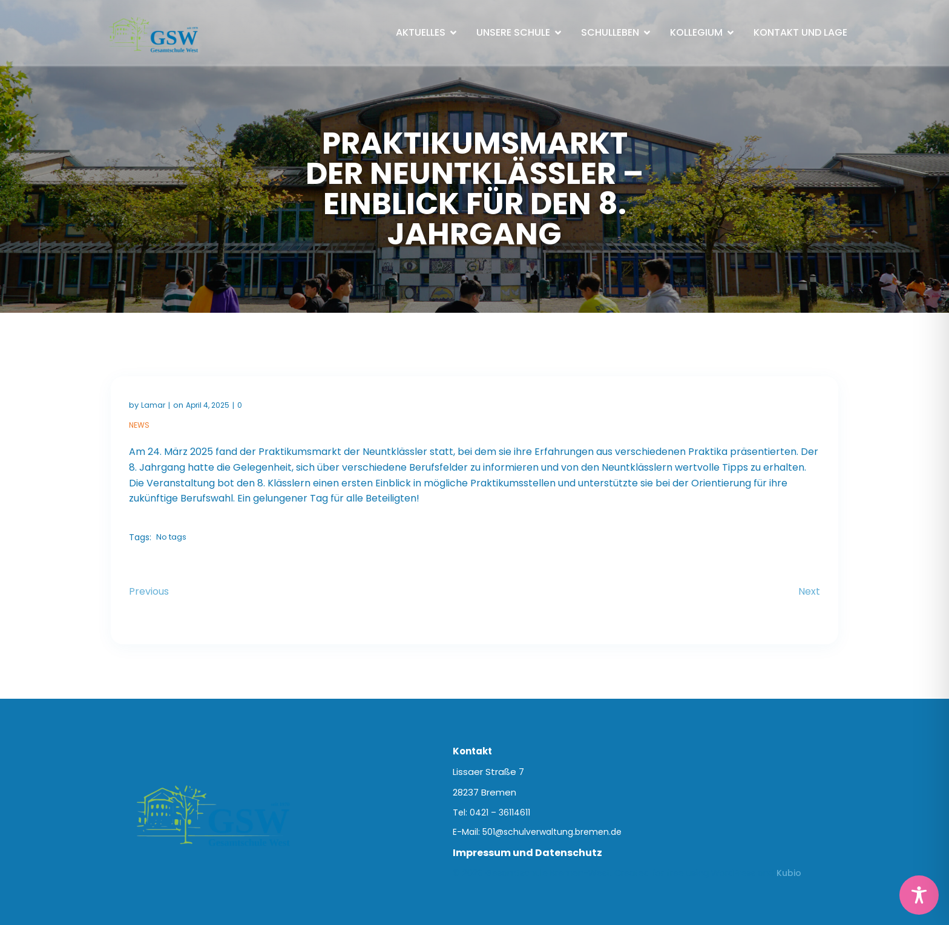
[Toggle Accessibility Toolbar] (919, 895)
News (139, 425)
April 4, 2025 (207, 405)
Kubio (789, 873)
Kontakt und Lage (800, 32)
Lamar (153, 405)
